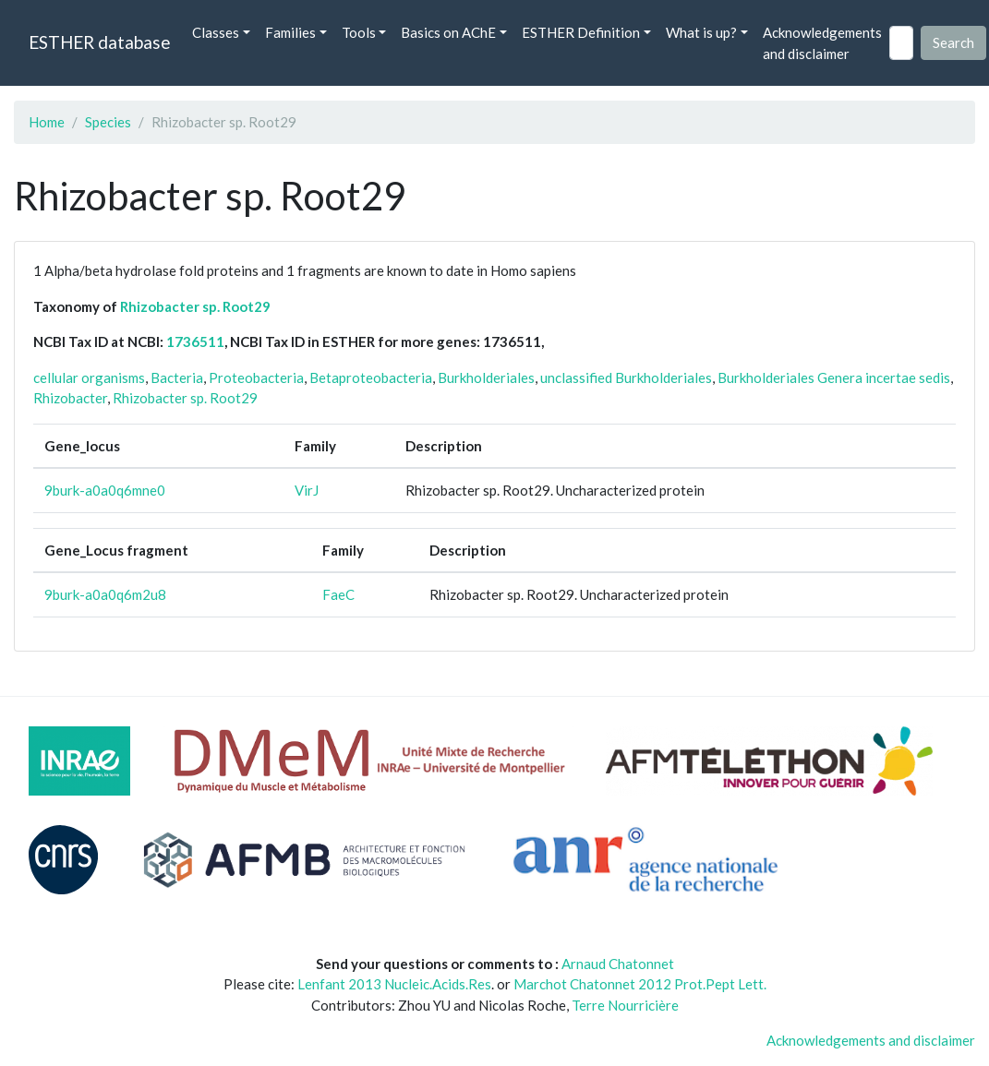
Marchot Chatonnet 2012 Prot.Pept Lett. (639, 984)
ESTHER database (99, 42)
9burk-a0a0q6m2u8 (105, 594)
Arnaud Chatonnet (617, 963)
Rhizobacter (70, 397)
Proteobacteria (256, 377)
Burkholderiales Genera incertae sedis (834, 377)
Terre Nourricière (625, 1005)
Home (47, 122)
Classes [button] (215, 32)
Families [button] (290, 32)
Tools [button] (359, 32)
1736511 (195, 341)
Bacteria (177, 377)
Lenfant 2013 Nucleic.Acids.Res (394, 984)
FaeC (338, 594)
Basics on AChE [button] (448, 32)
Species (108, 122)
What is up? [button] (701, 32)
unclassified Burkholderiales (626, 377)
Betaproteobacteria (370, 377)
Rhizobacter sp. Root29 (195, 306)
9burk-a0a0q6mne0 (104, 490)
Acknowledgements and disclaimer (822, 43)
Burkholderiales (486, 377)
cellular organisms (89, 377)
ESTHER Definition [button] (581, 32)
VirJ (307, 490)
